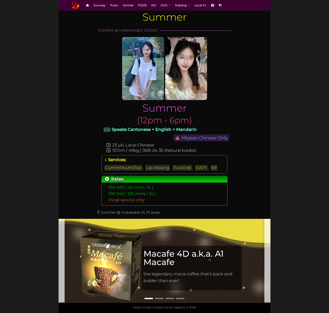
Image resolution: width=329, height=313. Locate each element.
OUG (165, 5)
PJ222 (142, 5)
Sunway (100, 5)
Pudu (114, 5)
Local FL (200, 5)
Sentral (128, 5)
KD (153, 5)
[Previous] (61, 260)
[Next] (267, 260)
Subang (182, 5)
